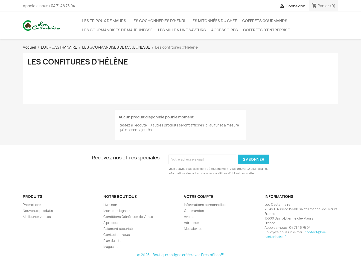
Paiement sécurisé (118, 228)
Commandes (194, 210)
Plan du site (112, 240)
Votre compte (198, 196)
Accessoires (224, 29)
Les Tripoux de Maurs (104, 20)
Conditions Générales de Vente (128, 216)
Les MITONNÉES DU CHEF (213, 20)
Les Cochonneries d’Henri (158, 20)
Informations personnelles (205, 204)
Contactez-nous (116, 234)
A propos (110, 222)
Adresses (191, 222)
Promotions (32, 204)
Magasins (110, 246)
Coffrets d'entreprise (266, 29)
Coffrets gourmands (264, 20)
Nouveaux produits (38, 210)
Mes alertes (193, 228)
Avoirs (189, 216)
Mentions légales (116, 210)
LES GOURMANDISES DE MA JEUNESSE (117, 29)
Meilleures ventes (37, 216)
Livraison (110, 204)
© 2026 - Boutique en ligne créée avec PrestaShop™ (180, 254)
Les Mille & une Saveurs (182, 29)
